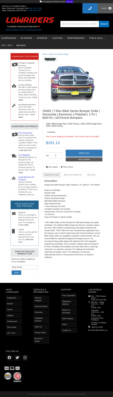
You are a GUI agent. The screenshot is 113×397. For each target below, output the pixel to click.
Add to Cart (84, 153)
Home (44, 54)
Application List (73, 175)
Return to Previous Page (58, 54)
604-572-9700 (97, 327)
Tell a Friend (68, 167)
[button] (84, 24)
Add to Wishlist (84, 159)
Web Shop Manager (79, 394)
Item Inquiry (53, 167)
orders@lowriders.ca (99, 330)
